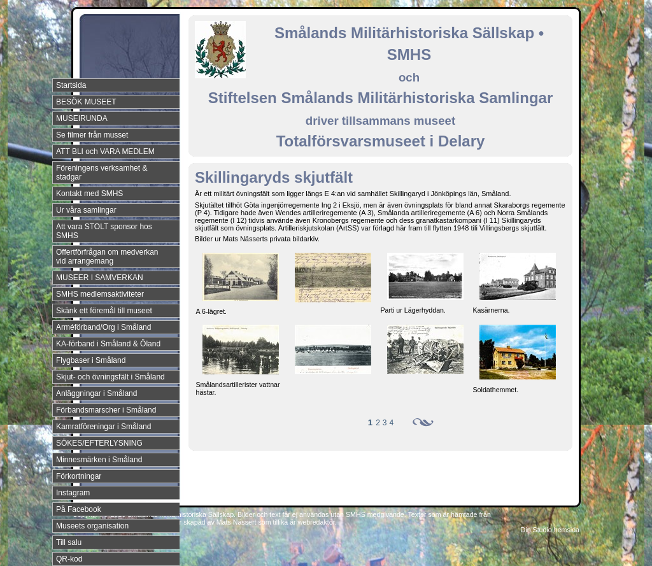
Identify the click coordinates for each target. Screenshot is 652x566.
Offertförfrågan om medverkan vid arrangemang (107, 256)
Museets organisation (92, 525)
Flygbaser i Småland (90, 360)
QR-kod (69, 559)
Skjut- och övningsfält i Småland (110, 376)
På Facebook (78, 509)
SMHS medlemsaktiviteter (100, 294)
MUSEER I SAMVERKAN (99, 277)
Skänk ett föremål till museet (104, 310)
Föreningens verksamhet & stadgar (101, 172)
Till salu (69, 542)
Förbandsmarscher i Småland (106, 410)
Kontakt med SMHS (89, 193)
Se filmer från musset (92, 135)
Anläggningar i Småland (96, 393)
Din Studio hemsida (550, 530)
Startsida (71, 85)
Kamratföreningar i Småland (103, 426)
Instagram (73, 492)
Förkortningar (78, 476)
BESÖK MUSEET (86, 101)
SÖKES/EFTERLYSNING (99, 443)
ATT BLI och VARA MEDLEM (105, 151)
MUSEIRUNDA (82, 118)
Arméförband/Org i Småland (103, 327)
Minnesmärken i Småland (99, 459)
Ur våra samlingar (86, 210)
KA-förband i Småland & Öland (108, 343)
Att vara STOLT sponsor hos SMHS (104, 231)
